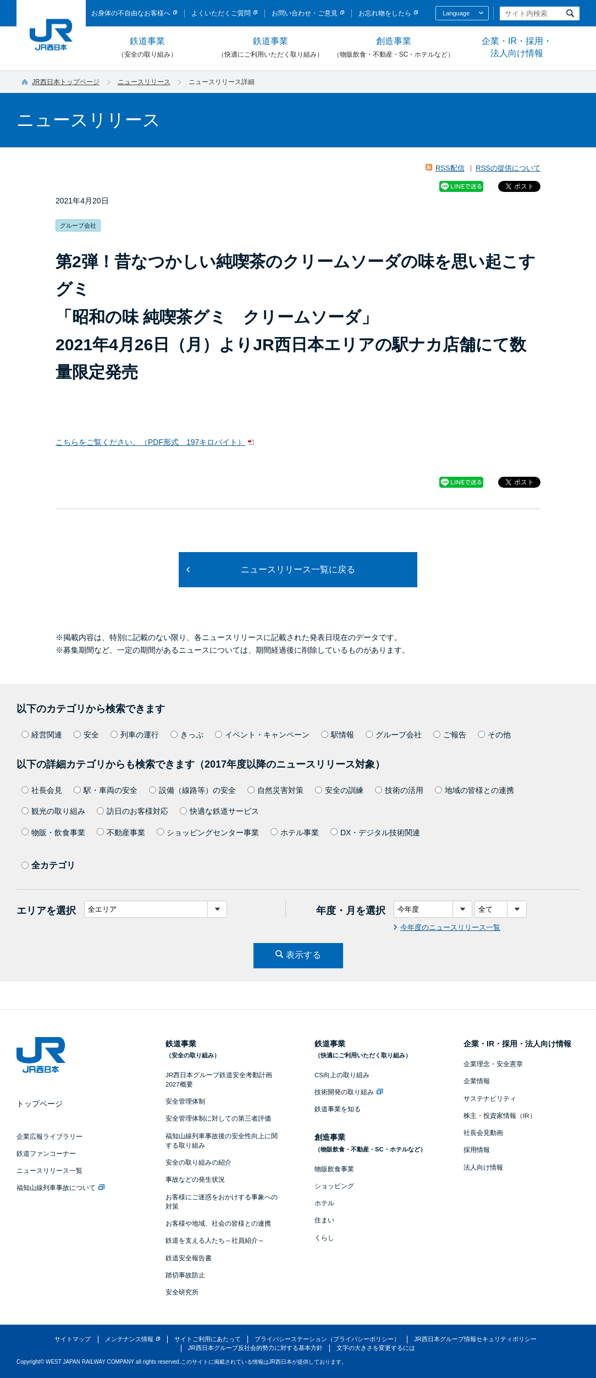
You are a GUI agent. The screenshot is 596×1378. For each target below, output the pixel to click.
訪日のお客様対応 (132, 811)
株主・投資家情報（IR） (499, 1115)
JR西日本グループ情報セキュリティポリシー (475, 1339)
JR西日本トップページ (66, 82)
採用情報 (476, 1150)
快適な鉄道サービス (219, 811)
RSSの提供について (508, 168)
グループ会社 (394, 734)
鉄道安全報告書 (188, 1258)
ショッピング (334, 1186)
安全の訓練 (339, 790)
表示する (303, 955)
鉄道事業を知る (337, 1109)
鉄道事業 (147, 47)
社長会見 (41, 790)
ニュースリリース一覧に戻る (298, 569)
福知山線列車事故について (60, 1187)
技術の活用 (399, 790)
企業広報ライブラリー (49, 1136)
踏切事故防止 (185, 1275)
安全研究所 (181, 1292)
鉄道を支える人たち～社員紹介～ (214, 1240)
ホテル (324, 1203)
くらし (324, 1237)
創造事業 (393, 47)
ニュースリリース (144, 82)
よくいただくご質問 (221, 13)
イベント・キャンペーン (262, 734)
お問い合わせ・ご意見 (305, 13)
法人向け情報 (483, 1167)
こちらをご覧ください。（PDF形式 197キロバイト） (150, 442)
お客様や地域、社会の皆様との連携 (218, 1223)
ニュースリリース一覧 (49, 1170)
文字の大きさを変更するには (375, 1347)
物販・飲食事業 (53, 832)
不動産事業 (121, 832)
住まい (324, 1220)
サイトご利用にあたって (207, 1339)
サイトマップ (72, 1339)
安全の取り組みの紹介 (198, 1162)
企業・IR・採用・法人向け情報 (517, 47)
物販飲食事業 (334, 1169)
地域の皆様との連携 (474, 790)
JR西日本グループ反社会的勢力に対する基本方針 (255, 1347)
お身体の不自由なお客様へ (130, 13)
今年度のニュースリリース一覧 (450, 927)
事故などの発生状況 (195, 1179)
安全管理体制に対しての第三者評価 (218, 1118)
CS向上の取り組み (341, 1075)
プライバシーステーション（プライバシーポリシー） (327, 1339)
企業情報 (476, 1081)
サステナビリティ (489, 1098)
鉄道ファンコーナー (46, 1153)
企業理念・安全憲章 (493, 1064)
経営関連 (41, 734)
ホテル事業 (295, 832)
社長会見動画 (483, 1132)
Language (456, 13)
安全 (86, 734)
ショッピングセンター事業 (208, 832)
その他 (494, 734)
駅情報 (337, 734)
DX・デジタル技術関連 (375, 832)
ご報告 (449, 734)
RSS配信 (450, 168)
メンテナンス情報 (129, 1339)
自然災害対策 (275, 790)
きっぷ (186, 734)
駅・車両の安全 (105, 790)
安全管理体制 (185, 1101)
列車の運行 (135, 734)
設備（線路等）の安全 (192, 790)
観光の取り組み (53, 811)
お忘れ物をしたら (384, 13)
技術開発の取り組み (348, 1092)
